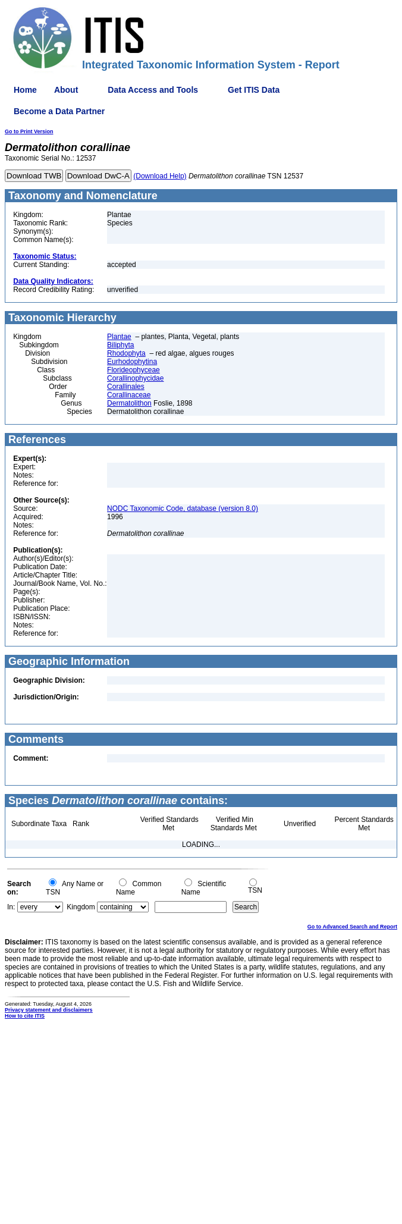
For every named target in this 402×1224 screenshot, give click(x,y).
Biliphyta (120, 345)
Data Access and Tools (153, 90)
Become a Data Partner (59, 111)
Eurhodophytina (132, 361)
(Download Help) (159, 176)
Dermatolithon (129, 403)
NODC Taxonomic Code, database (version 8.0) (182, 508)
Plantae (119, 336)
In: (11, 907)
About (66, 90)
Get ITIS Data (253, 90)
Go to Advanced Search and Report (352, 927)
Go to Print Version (29, 131)
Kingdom (81, 907)
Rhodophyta (126, 353)
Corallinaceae (128, 395)
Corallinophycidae (135, 378)
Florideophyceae (133, 370)
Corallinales (126, 386)
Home (25, 90)
